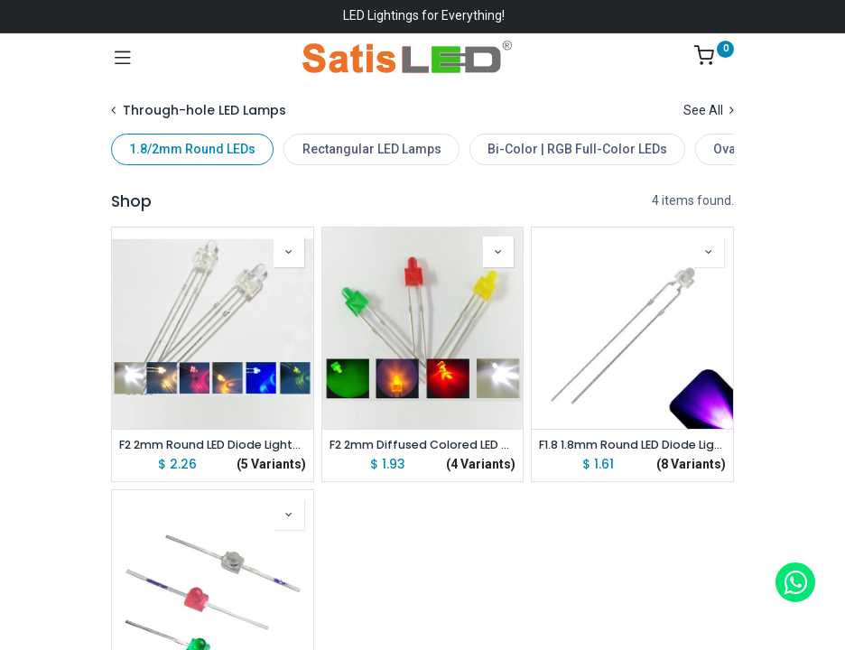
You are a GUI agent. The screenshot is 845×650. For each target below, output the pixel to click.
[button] (289, 252)
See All (708, 110)
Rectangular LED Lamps (371, 149)
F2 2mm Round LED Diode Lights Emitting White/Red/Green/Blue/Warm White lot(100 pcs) (212, 444)
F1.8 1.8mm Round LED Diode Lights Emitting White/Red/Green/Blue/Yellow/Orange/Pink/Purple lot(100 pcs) (632, 444)
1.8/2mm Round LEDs (192, 149)
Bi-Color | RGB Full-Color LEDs (577, 149)
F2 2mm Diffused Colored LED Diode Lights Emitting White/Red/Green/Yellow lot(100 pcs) (423, 444)
